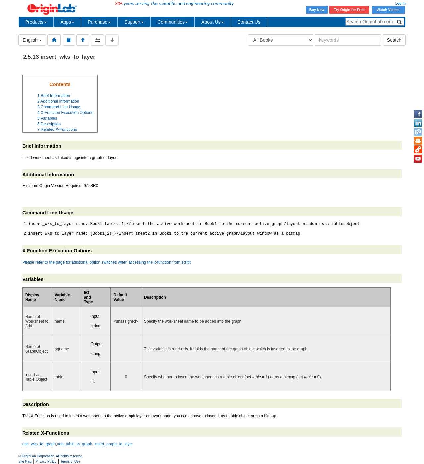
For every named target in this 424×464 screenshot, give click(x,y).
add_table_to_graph (74, 444)
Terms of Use (70, 461)
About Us (212, 22)
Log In (400, 3)
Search (394, 40)
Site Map (24, 461)
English (32, 40)
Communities (172, 22)
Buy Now (317, 10)
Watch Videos (388, 10)
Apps (67, 22)
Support (134, 22)
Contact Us (249, 22)
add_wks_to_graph (39, 444)
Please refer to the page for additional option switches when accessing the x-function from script (106, 262)
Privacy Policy (46, 461)
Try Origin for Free (349, 10)
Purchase (99, 22)
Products (36, 22)
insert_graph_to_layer (113, 444)
